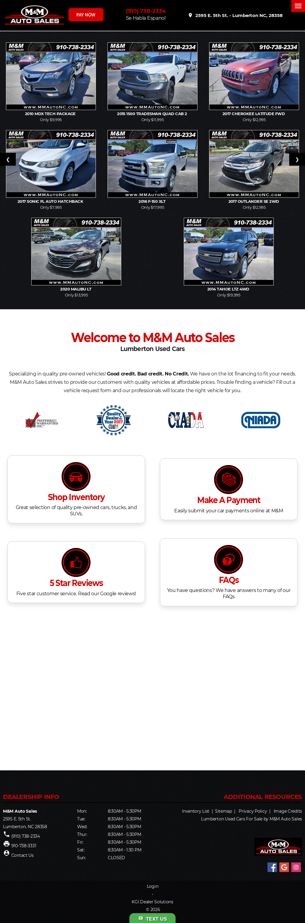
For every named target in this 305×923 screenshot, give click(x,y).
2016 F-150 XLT (152, 201)
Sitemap (223, 811)
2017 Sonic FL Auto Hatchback (51, 201)
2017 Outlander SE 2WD (254, 201)
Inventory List (195, 811)
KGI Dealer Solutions (152, 902)
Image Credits (288, 811)
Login (152, 886)
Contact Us (22, 855)
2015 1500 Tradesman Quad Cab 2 (152, 113)
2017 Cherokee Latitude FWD (254, 113)
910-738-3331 (23, 845)
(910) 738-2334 (146, 11)
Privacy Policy (253, 811)
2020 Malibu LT (76, 289)
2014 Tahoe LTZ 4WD (228, 289)
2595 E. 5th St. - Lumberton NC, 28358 (235, 15)
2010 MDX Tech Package (51, 113)
